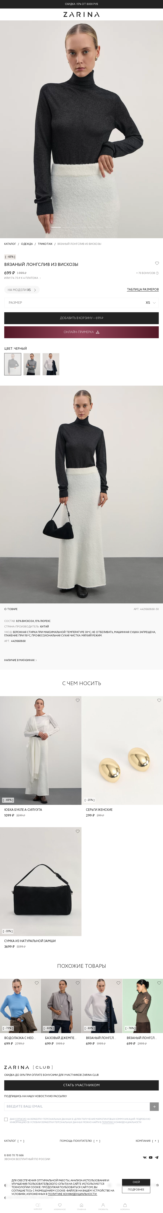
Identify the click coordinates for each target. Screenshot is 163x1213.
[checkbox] (6, 1119)
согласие (21, 1119)
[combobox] (81, 303)
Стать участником (81, 1085)
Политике (108, 1122)
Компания (147, 1141)
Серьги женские (99, 810)
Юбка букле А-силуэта (23, 810)
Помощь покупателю (80, 1141)
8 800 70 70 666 (14, 1155)
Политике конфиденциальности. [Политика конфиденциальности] (72, 1194)
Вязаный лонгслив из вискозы (112, 1038)
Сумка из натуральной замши (30, 941)
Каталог (14, 1141)
